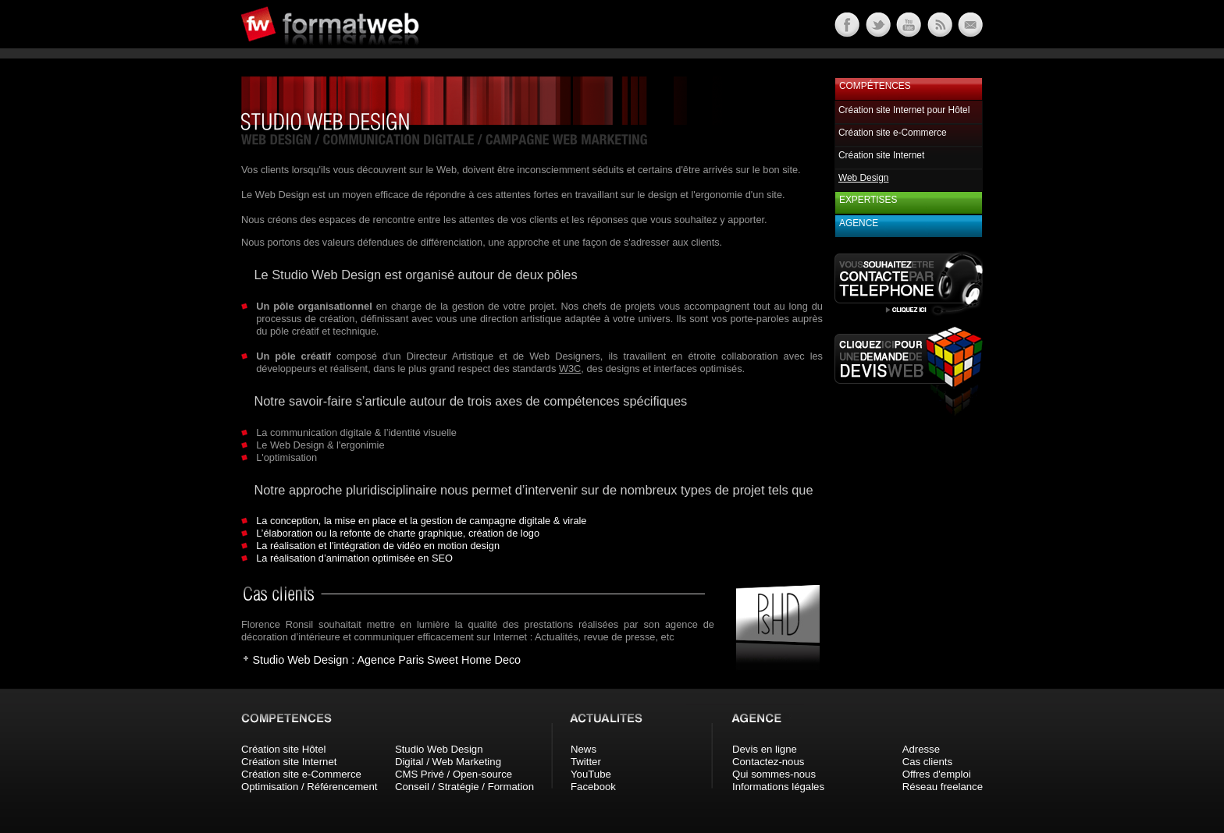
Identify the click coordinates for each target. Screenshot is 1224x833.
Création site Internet (881, 155)
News (583, 749)
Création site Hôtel (283, 749)
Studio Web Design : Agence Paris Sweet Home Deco (386, 660)
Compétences (875, 85)
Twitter (586, 761)
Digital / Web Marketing (448, 761)
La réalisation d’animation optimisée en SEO (354, 558)
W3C (570, 368)
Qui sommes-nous (774, 774)
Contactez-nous (768, 761)
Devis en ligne (764, 749)
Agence (858, 223)
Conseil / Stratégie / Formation (464, 786)
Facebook (593, 786)
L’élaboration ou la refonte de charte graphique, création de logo (397, 533)
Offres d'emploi (936, 774)
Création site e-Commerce (892, 132)
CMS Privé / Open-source (453, 774)
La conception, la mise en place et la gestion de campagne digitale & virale (421, 520)
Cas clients (927, 761)
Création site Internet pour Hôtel (904, 110)
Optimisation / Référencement (309, 786)
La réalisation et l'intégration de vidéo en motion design (378, 545)
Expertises (868, 199)
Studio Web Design (439, 749)
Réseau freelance (942, 786)
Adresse (921, 749)
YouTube (591, 774)
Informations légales (778, 786)
